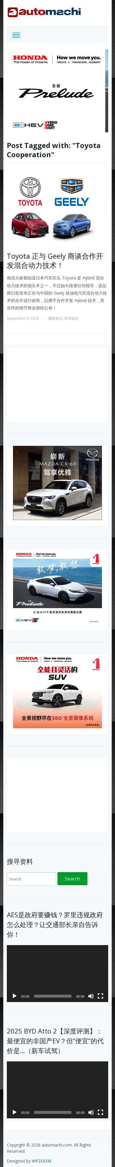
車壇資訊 (71, 318)
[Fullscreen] (100, 996)
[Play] (14, 996)
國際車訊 (55, 318)
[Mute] (91, 996)
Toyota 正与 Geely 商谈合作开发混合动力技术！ (55, 260)
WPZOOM (41, 1161)
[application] (57, 973)
